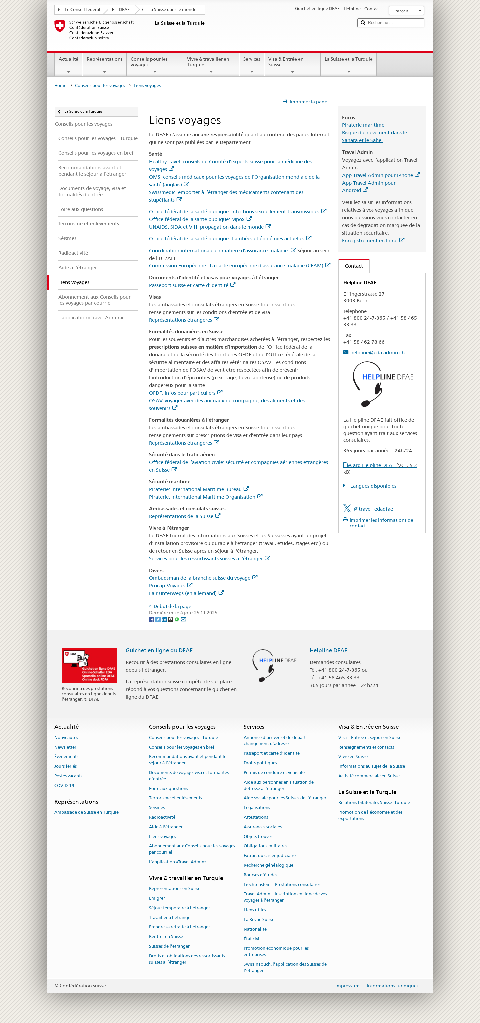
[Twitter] (158, 619)
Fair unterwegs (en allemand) (186, 593)
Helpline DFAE (329, 650)
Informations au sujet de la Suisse (371, 766)
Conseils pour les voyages (155, 65)
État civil (252, 938)
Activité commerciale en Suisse (369, 775)
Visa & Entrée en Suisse (292, 65)
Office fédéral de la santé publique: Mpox (200, 219)
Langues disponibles (372, 486)
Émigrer (157, 898)
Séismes (157, 807)
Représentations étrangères (184, 320)
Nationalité (255, 929)
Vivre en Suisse (353, 756)
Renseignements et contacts (366, 747)
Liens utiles (255, 909)
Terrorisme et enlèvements (175, 798)
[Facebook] (152, 619)
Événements (66, 756)
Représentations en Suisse (174, 888)
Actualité (68, 65)
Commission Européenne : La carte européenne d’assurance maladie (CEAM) (239, 265)
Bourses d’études (260, 874)
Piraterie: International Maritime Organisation (205, 497)
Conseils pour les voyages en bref (181, 747)
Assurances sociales (263, 826)
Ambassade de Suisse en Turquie (86, 812)
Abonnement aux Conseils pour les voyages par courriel (192, 849)
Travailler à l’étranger (170, 917)
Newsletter (65, 747)
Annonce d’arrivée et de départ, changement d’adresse (275, 740)
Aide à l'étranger (166, 826)
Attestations (256, 817)
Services (252, 65)
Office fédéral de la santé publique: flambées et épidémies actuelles (230, 238)
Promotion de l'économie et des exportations (370, 815)
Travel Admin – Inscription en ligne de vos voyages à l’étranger (285, 897)
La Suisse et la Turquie (348, 65)
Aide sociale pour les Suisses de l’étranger (285, 798)
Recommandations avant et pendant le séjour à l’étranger (187, 760)
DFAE (124, 9)
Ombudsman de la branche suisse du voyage (203, 578)
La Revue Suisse (259, 919)
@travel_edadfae (373, 509)
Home (60, 85)
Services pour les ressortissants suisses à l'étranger (209, 558)
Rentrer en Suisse (166, 936)
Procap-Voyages (170, 585)
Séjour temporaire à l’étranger (179, 907)
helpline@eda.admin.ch (377, 352)
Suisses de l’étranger (169, 946)
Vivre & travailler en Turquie (211, 65)
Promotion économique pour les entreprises (276, 951)
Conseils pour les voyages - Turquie (183, 737)
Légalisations (257, 807)
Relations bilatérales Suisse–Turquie (374, 802)
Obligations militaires (265, 846)
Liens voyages (162, 836)
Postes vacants (68, 775)
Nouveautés (66, 737)
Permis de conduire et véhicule (274, 772)
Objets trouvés (258, 836)
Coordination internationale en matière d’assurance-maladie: (222, 250)
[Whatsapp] (177, 619)
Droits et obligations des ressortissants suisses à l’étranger (187, 959)
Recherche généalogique (268, 865)
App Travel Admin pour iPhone (381, 175)
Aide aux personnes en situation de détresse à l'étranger (279, 785)
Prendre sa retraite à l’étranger (179, 927)
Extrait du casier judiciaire (270, 855)
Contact (351, 266)
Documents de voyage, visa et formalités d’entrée (189, 775)
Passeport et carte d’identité (272, 753)
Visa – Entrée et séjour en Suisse (369, 737)
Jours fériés (65, 766)
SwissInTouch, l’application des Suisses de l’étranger (285, 967)
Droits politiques (260, 762)
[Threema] (171, 619)
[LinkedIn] (165, 619)
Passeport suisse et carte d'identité (192, 285)
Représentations (104, 65)
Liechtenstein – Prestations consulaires (282, 884)
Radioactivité (162, 817)
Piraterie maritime (363, 125)
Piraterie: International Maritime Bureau (199, 489)
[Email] (183, 619)
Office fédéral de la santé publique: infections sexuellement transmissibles (237, 211)
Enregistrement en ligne (373, 240)
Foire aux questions (168, 788)
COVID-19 (64, 785)
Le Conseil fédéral (82, 9)
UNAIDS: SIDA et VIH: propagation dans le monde (210, 227)
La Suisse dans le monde (172, 9)
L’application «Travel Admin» (178, 861)
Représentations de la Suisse (184, 516)
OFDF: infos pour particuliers (185, 393)
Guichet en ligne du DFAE (159, 650)
